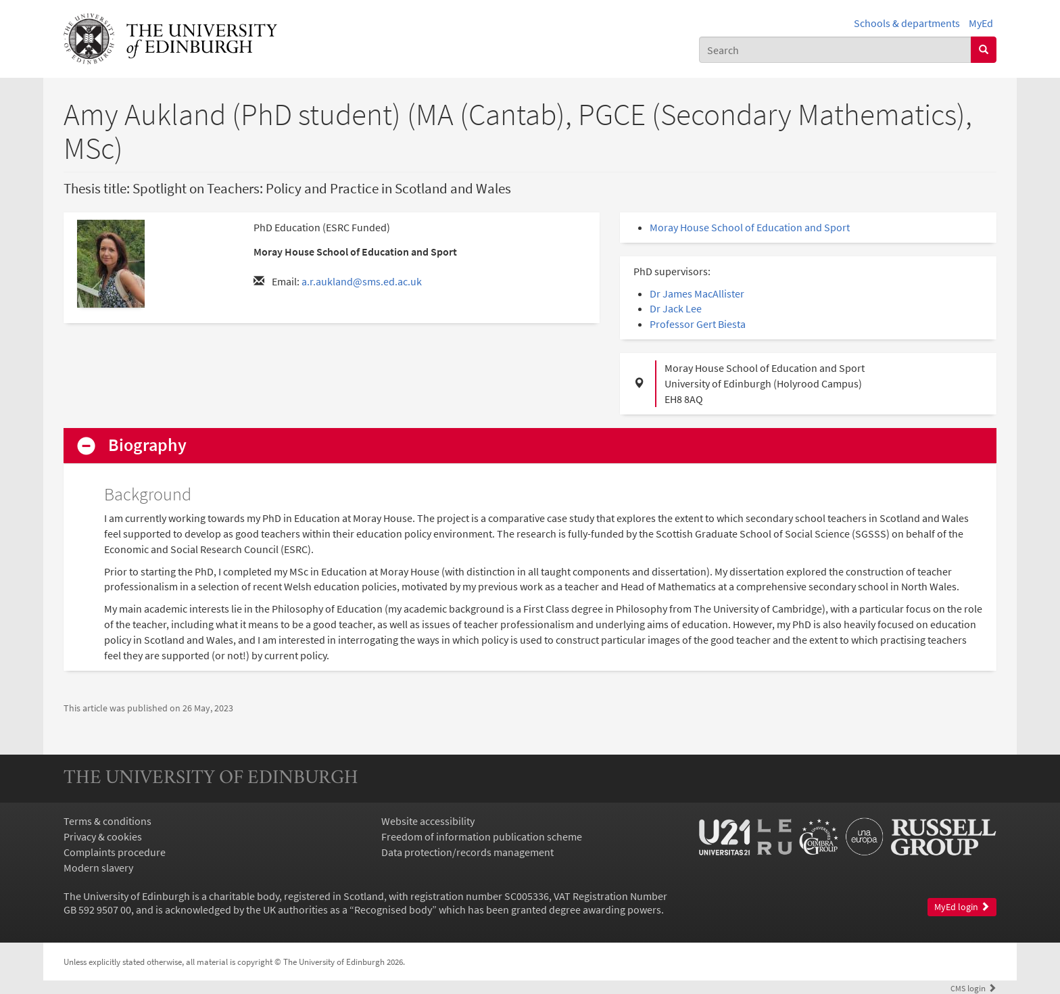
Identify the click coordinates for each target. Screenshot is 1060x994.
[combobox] (835, 50)
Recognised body (393, 909)
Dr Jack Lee (676, 308)
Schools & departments (907, 23)
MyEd (981, 23)
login (973, 988)
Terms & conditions (107, 821)
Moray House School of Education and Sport (750, 227)
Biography (147, 445)
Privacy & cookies (103, 836)
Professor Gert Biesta (698, 324)
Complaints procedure (115, 852)
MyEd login (962, 907)
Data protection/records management (467, 852)
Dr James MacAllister (697, 293)
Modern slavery (98, 867)
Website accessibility (428, 821)
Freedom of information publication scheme (481, 836)
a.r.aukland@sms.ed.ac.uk (362, 281)
